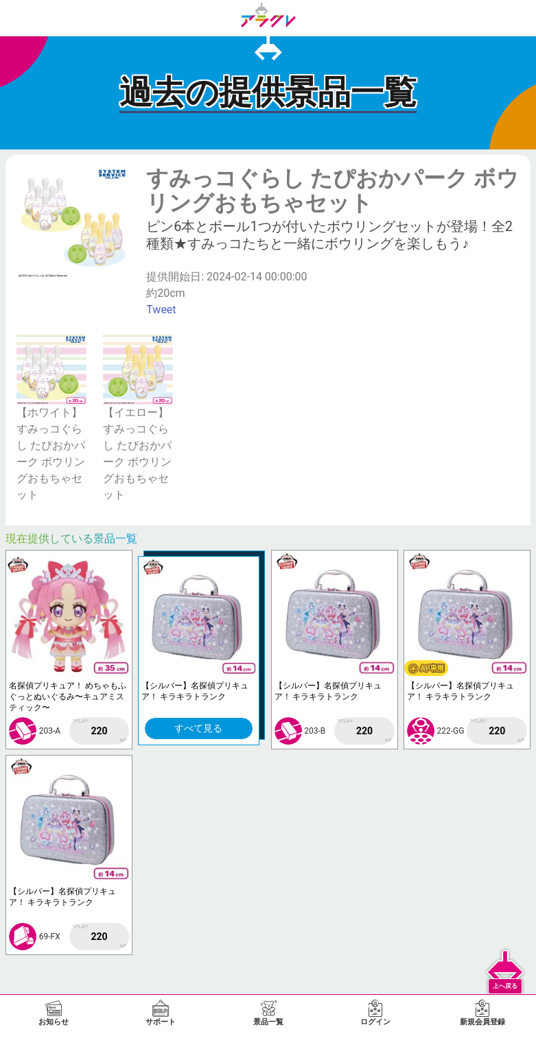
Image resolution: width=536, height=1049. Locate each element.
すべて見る (198, 728)
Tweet (161, 309)
